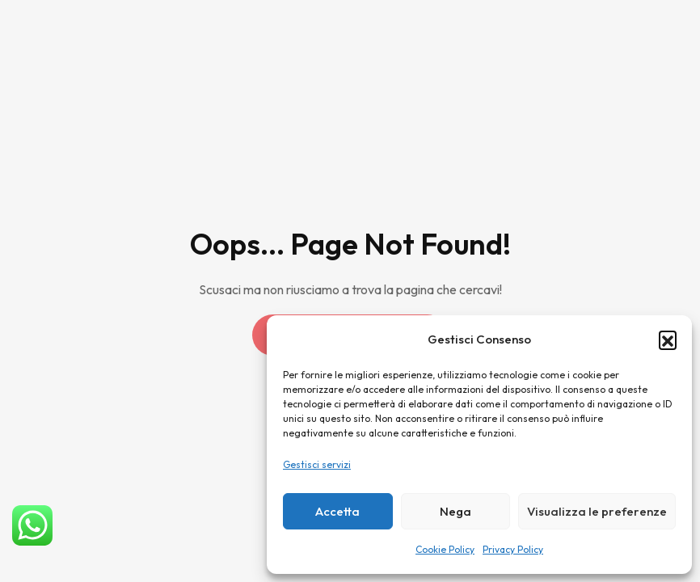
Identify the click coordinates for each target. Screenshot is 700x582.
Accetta (337, 511)
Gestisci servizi (317, 464)
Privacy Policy (513, 549)
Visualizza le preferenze (597, 511)
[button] (668, 339)
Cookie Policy (444, 549)
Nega (455, 511)
